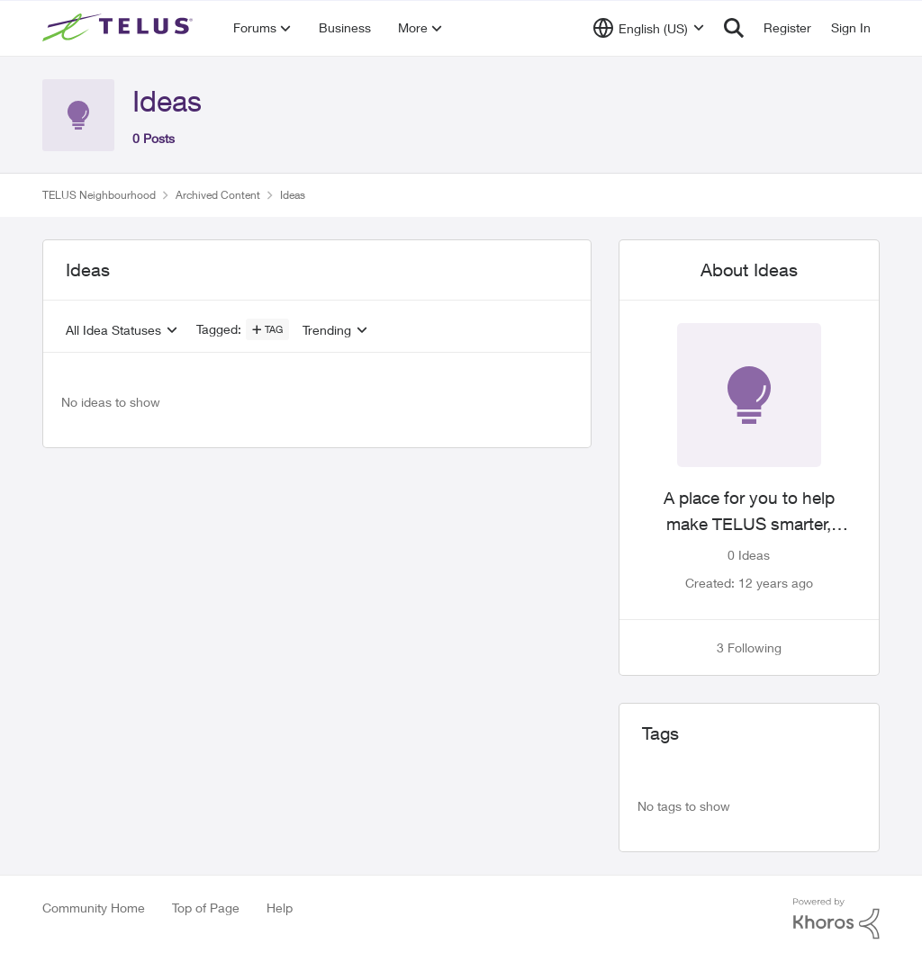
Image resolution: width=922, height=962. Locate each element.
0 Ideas (749, 554)
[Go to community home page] (119, 27)
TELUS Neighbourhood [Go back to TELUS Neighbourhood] (99, 195)
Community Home (93, 907)
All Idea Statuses (113, 330)
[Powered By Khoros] (836, 919)
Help (280, 907)
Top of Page (206, 907)
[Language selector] (648, 28)
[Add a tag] (267, 329)
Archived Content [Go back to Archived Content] (218, 195)
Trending (327, 330)
